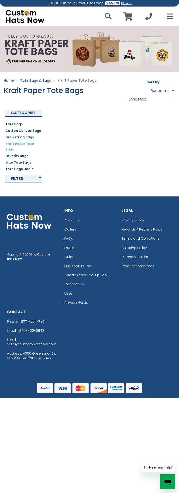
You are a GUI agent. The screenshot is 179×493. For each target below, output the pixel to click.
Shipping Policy (134, 247)
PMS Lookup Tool (78, 265)
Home (9, 80)
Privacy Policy (133, 220)
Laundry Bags (16, 156)
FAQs (68, 238)
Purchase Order (135, 256)
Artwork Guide (76, 302)
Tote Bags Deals (19, 169)
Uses (68, 293)
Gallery (70, 229)
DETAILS (126, 3)
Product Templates (138, 265)
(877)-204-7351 (32, 321)
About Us (72, 220)
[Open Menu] (168, 16)
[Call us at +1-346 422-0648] (148, 17)
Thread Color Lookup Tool (85, 275)
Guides (70, 256)
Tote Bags (14, 124)
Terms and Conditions (140, 238)
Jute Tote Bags (18, 162)
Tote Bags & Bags (35, 80)
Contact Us (74, 284)
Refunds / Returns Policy (142, 229)
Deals (69, 247)
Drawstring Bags (19, 137)
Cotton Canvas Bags (23, 130)
